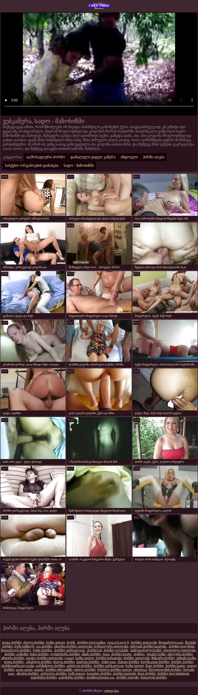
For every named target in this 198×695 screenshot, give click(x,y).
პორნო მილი (99, 6)
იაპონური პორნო (44, 677)
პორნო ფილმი (127, 677)
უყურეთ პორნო (88, 662)
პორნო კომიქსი (16, 654)
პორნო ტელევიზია (91, 642)
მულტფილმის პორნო (165, 669)
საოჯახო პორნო (99, 673)
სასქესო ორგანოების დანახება (32, 165)
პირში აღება (153, 157)
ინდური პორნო (12, 658)
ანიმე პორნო (91, 654)
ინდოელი (129, 157)
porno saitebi (24, 669)
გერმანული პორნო (50, 666)
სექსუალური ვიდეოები (111, 646)
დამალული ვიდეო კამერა (93, 157)
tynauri (69, 658)
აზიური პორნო (27, 673)
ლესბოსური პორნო (65, 654)
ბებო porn (109, 662)
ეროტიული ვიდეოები (179, 650)
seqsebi (39, 669)
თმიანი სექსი (186, 658)
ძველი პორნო (34, 642)
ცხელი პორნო (85, 669)
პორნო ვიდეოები (144, 642)
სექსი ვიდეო (55, 642)
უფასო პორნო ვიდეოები (44, 658)
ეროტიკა (140, 669)
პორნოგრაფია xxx (100, 677)
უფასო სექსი (156, 654)
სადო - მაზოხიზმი (79, 165)
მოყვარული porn (171, 642)
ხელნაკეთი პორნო (155, 662)
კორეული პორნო (53, 673)
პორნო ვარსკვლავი (69, 650)
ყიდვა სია (111, 690)
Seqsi (106, 654)
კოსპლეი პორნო (79, 666)
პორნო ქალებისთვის (173, 673)
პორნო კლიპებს (116, 650)
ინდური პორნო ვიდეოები (73, 646)
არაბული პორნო (39, 662)
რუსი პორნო (43, 650)
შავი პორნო (155, 666)
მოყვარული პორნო (16, 650)
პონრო (139, 654)
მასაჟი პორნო (128, 662)
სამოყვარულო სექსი (146, 650)
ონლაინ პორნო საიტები (148, 646)
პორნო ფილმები (182, 646)
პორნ (71, 642)
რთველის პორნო (153, 677)
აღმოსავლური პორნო (45, 157)
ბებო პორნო (39, 654)
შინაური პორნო (163, 658)
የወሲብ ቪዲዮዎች (118, 642)
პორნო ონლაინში (59, 669)
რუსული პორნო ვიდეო (114, 669)
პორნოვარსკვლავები (17, 666)
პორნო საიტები (124, 673)
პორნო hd (94, 650)
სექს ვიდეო (76, 673)
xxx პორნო (44, 646)
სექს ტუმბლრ (24, 646)
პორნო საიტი (121, 654)
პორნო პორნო (182, 662)
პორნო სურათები (109, 658)
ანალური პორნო (180, 654)
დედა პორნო (12, 642)
